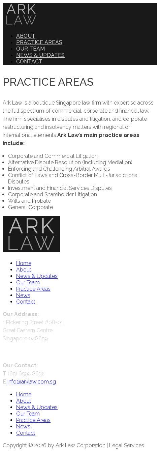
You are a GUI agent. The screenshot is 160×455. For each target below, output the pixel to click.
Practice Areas (39, 42)
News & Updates (40, 55)
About (25, 36)
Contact (29, 61)
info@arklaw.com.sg (31, 381)
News (23, 295)
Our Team (30, 49)
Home (23, 263)
